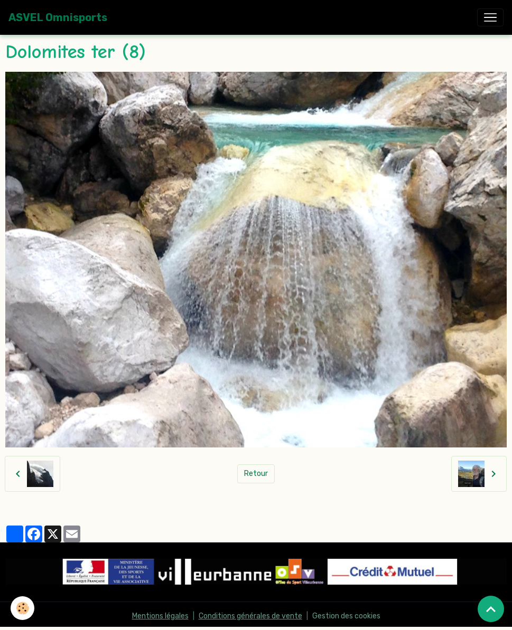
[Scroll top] (491, 609)
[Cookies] (22, 608)
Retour (256, 473)
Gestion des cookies (346, 616)
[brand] (57, 17)
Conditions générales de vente (250, 616)
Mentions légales (160, 616)
